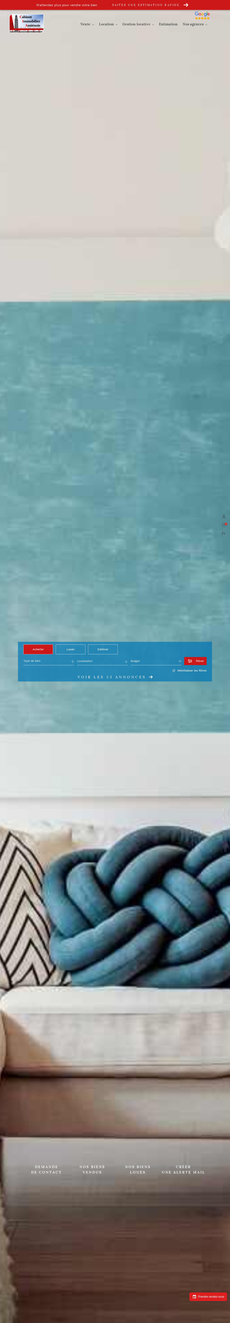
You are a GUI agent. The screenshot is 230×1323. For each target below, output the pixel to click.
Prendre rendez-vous (208, 1297)
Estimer (102, 649)
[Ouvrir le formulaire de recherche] (195, 661)
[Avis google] (210, 19)
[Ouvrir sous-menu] (93, 24)
